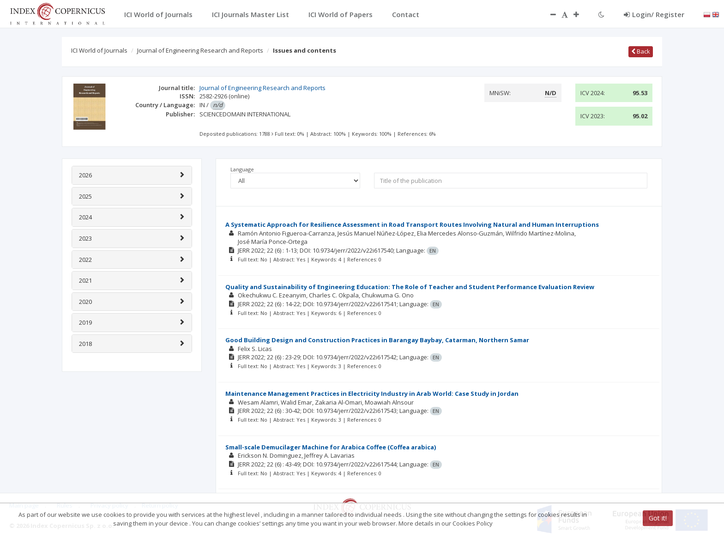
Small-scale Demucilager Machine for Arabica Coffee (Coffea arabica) (330, 447)
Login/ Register (654, 14)
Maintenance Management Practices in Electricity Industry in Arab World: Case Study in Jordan (372, 393)
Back (640, 51)
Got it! (658, 518)
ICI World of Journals (99, 50)
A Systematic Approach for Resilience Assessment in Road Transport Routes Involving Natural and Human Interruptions (412, 224)
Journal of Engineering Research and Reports (200, 50)
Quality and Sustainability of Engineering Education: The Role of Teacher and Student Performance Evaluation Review (409, 287)
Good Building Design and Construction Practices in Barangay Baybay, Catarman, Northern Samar (377, 340)
